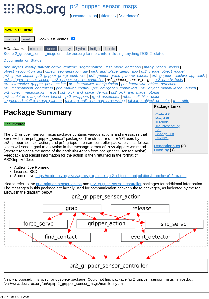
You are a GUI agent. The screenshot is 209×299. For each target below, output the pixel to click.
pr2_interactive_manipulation (93, 84)
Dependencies (167, 146)
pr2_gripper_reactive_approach (178, 75)
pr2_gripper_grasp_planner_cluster (118, 75)
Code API (163, 114)
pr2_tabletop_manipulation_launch (33, 96)
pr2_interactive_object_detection (148, 84)
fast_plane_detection (123, 67)
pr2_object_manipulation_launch (168, 88)
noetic (27, 39)
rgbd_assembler (106, 96)
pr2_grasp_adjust (18, 75)
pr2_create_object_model (162, 71)
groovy (65, 49)
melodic (12, 39)
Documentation (84, 16)
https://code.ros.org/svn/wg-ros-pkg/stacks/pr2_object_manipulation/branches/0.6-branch (110, 176)
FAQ (158, 130)
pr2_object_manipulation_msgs (30, 92)
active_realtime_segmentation (76, 67)
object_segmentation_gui (66, 71)
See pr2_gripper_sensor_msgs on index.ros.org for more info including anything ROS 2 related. (85, 53)
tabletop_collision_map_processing (95, 101)
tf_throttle (181, 101)
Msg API (162, 118)
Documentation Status (22, 60)
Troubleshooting (167, 126)
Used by (161, 150)
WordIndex (129, 16)
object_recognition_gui (23, 71)
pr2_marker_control (72, 88)
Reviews (161, 138)
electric (35, 49)
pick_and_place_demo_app (114, 71)
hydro (80, 49)
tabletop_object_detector (149, 101)
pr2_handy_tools (169, 80)
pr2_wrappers (77, 96)
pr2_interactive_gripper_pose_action (35, 84)
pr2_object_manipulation (26, 67)
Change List (164, 134)
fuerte (50, 49)
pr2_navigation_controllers (115, 88)
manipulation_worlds (161, 67)
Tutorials (162, 122)
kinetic (110, 49)
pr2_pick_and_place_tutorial (135, 92)
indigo (95, 49)
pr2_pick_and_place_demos (84, 92)
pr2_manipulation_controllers (28, 88)
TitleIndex (108, 16)
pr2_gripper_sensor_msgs (103, 6)
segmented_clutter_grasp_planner (33, 101)
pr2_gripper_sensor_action (26, 80)
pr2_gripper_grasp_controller (61, 75)
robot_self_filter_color (141, 96)
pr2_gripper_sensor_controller (78, 80)
